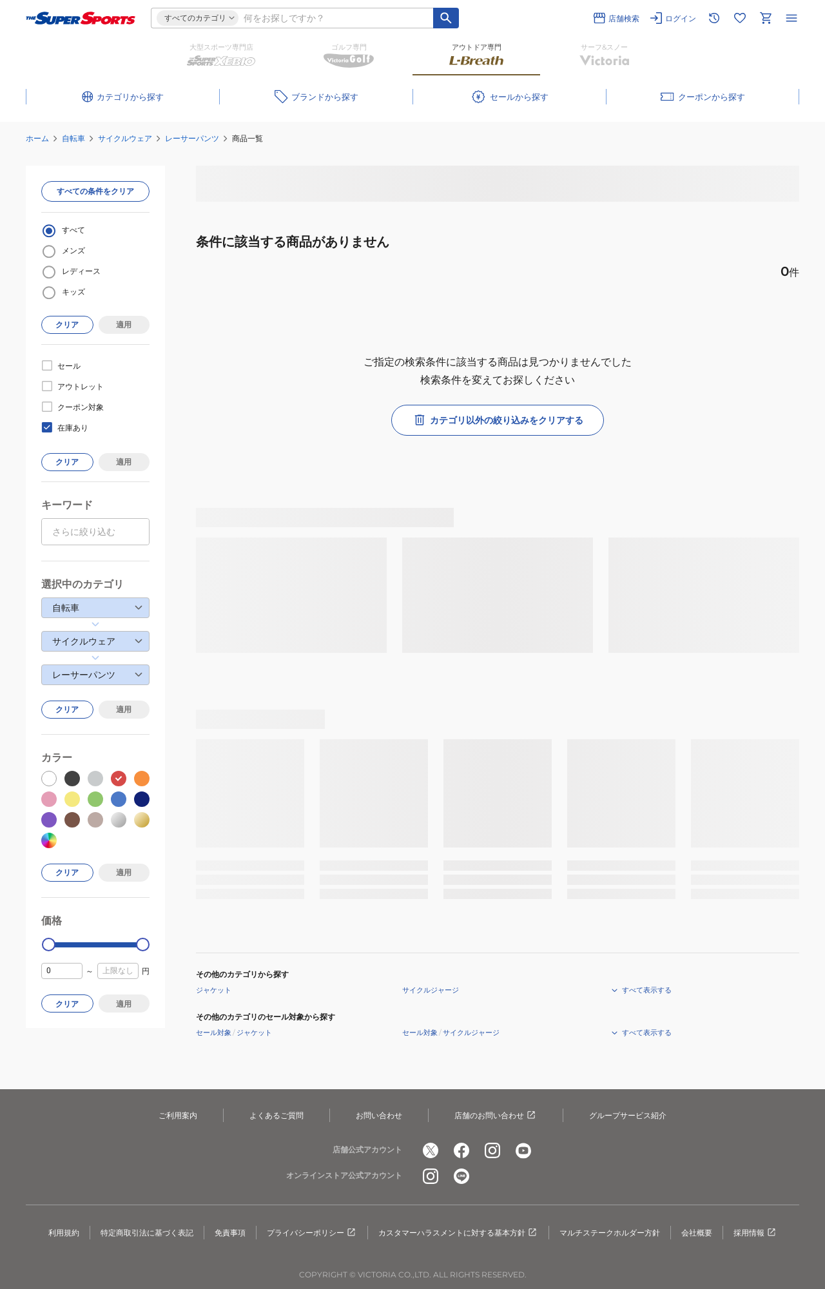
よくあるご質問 (276, 1115)
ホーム (37, 138)
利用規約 (63, 1232)
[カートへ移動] (765, 18)
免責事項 (230, 1232)
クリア (67, 324)
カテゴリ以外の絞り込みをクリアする (497, 420)
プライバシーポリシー (312, 1232)
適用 (123, 324)
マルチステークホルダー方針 (609, 1232)
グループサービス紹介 (627, 1115)
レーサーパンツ (192, 138)
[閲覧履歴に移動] (714, 18)
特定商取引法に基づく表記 (147, 1232)
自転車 (73, 138)
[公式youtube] (523, 1150)
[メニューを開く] (791, 18)
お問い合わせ (379, 1115)
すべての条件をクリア (95, 191)
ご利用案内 (178, 1115)
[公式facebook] (461, 1150)
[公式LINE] (461, 1176)
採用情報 (755, 1232)
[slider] (48, 944)
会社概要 (696, 1232)
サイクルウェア (125, 138)
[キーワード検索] (446, 18)
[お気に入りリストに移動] (740, 18)
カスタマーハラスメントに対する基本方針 (458, 1232)
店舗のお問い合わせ (495, 1115)
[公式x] (430, 1150)
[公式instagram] (492, 1150)
